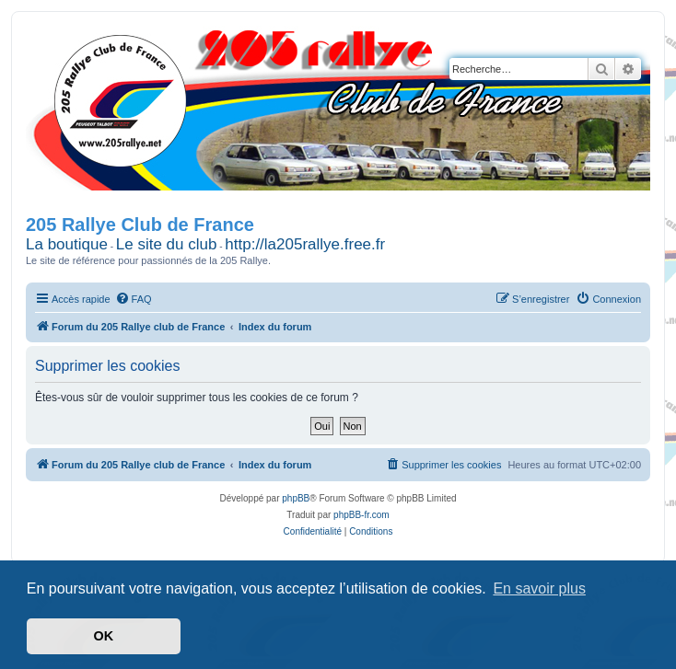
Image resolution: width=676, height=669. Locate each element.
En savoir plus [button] (539, 588)
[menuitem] (133, 299)
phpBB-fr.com (361, 515)
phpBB (295, 498)
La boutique (67, 244)
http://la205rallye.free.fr (305, 244)
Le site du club (166, 244)
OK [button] (104, 636)
